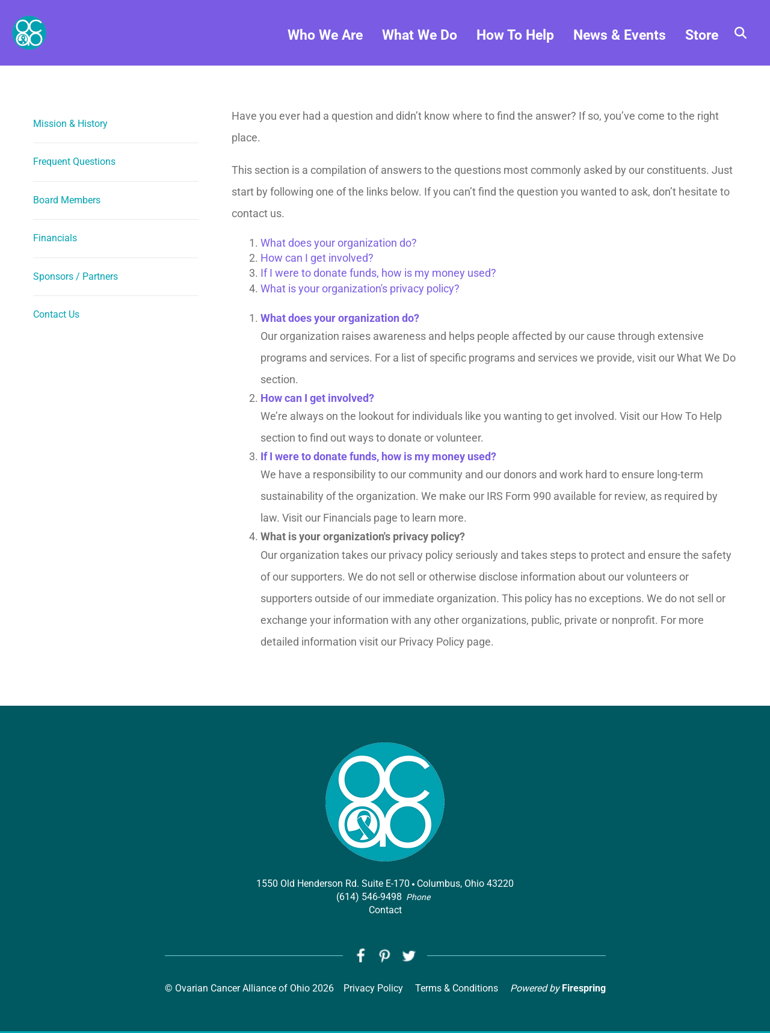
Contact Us (56, 314)
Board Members (66, 200)
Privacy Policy (373, 990)
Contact (385, 910)
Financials (55, 238)
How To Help (515, 42)
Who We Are (325, 42)
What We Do (419, 42)
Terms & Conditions (456, 990)
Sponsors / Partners (75, 276)
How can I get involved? (317, 257)
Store (701, 42)
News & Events (619, 42)
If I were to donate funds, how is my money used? (378, 273)
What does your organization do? (338, 242)
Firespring (584, 990)
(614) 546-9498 (369, 896)
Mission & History (70, 123)
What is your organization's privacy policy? (360, 288)
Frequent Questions (74, 161)
